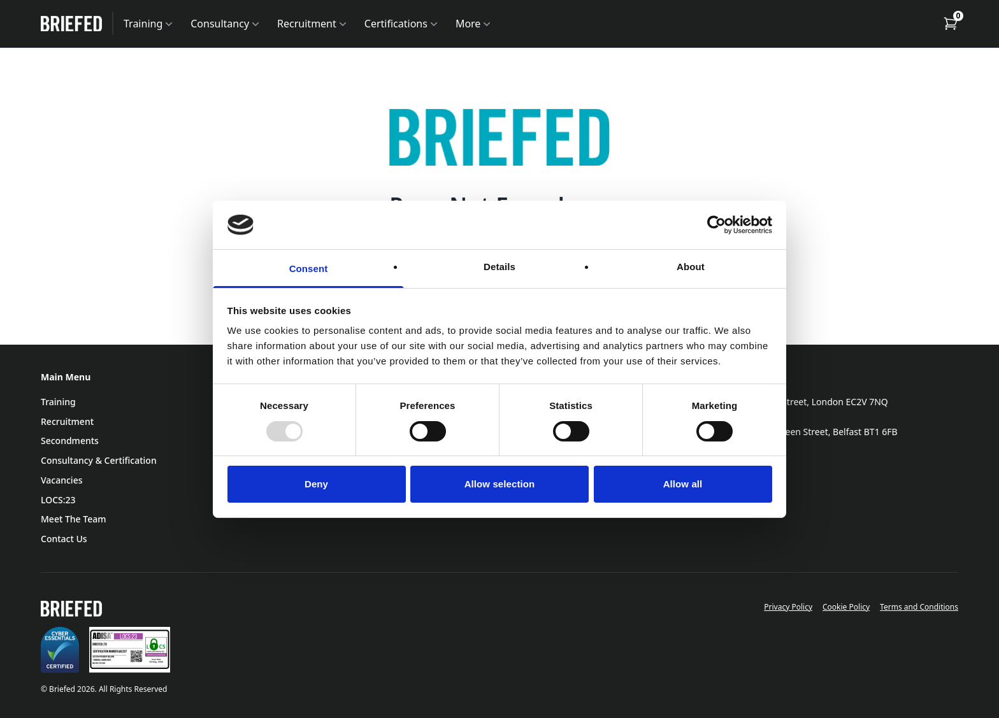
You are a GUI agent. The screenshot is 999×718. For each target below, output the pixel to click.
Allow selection (499, 483)
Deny (316, 483)
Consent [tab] (308, 268)
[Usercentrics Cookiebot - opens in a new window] (716, 224)
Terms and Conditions (919, 606)
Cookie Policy (846, 606)
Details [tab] (499, 266)
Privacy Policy (788, 606)
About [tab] (691, 266)
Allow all (683, 483)
